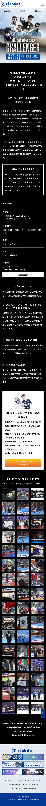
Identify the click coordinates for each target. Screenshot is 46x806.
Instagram (23, 274)
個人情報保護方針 (30, 788)
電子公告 (8, 780)
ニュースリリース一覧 (21, 780)
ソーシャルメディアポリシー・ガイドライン (23, 784)
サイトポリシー (15, 788)
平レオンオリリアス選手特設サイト (23, 463)
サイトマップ (37, 780)
